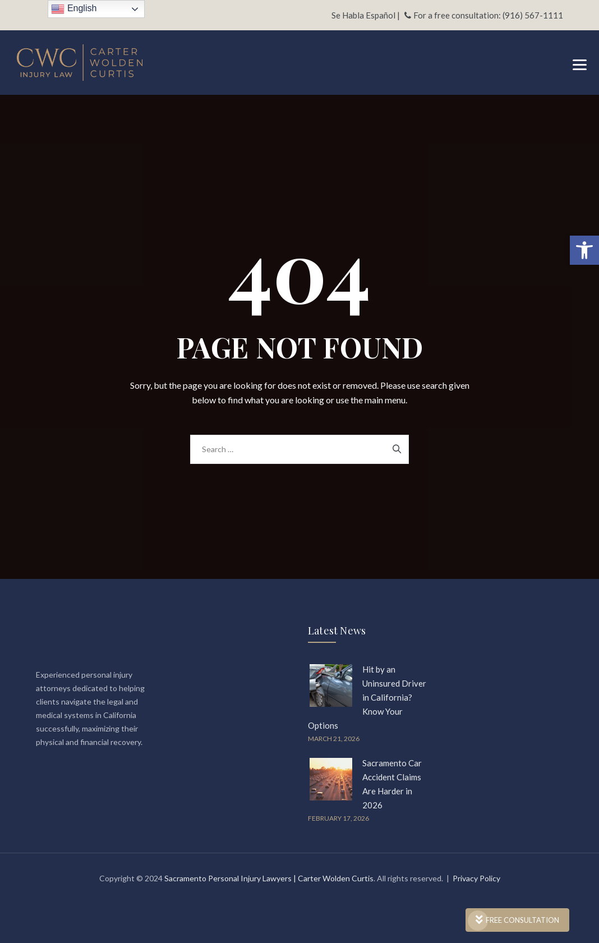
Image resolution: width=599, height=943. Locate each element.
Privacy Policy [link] (476, 878)
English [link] (73, 9)
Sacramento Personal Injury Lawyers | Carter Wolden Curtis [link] (269, 878)
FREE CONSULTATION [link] (517, 920)
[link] (584, 250)
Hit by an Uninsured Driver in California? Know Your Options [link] (367, 697)
